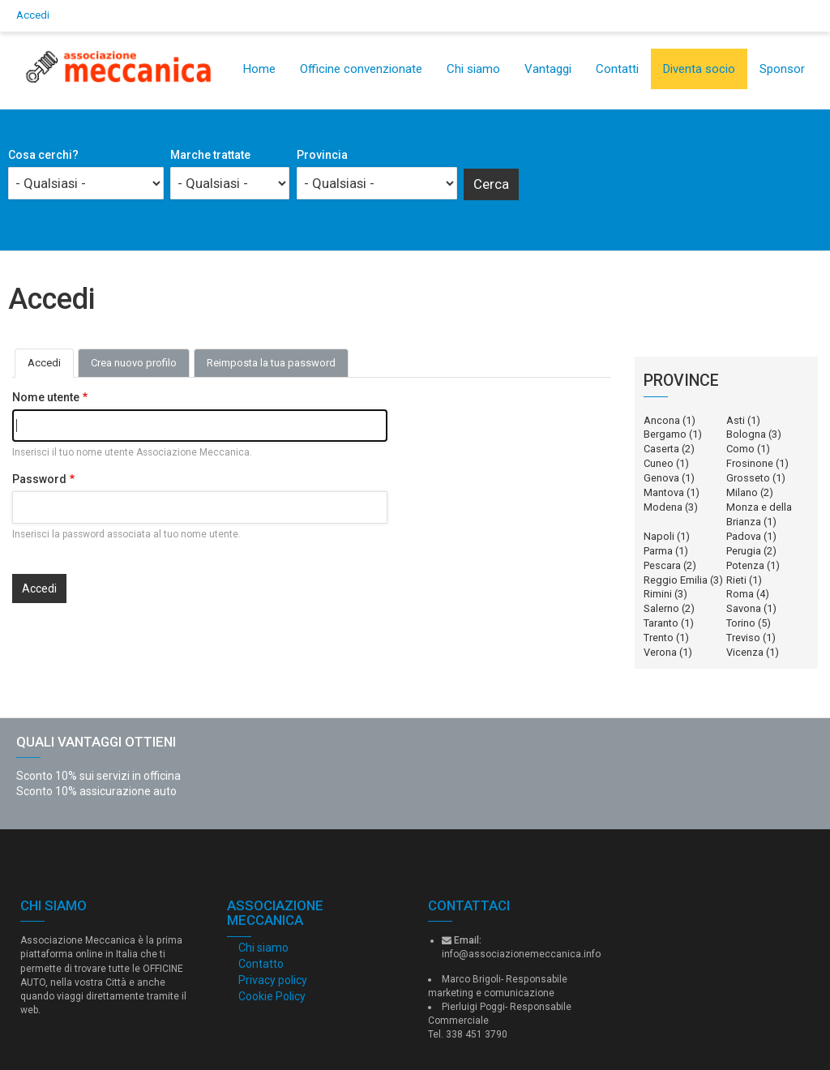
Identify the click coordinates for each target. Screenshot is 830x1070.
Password (39, 479)
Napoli (659, 536)
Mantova (664, 492)
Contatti (617, 69)
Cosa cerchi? (43, 154)
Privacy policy (272, 980)
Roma (740, 594)
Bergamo (665, 434)
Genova (661, 478)
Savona (743, 608)
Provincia (322, 154)
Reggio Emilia (676, 580)
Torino (740, 623)
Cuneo (659, 463)
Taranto (661, 623)
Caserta (661, 449)
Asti (735, 420)
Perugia (743, 551)
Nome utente (45, 397)
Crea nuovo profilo (134, 363)
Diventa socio (699, 69)
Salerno (661, 608)
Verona (660, 652)
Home (259, 69)
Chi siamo (473, 69)
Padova (743, 536)
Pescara (662, 565)
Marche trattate (210, 154)
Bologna (746, 434)
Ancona (662, 420)
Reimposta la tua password (271, 363)
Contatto (261, 963)
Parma (658, 551)
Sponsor (782, 69)
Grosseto (748, 478)
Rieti (736, 580)
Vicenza (745, 652)
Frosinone (749, 463)
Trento (659, 637)
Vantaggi (547, 69)
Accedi (32, 15)
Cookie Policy (272, 996)
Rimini (658, 594)
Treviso (743, 637)
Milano (742, 492)
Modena (663, 507)
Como (740, 449)
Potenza (745, 565)
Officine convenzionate (361, 69)
